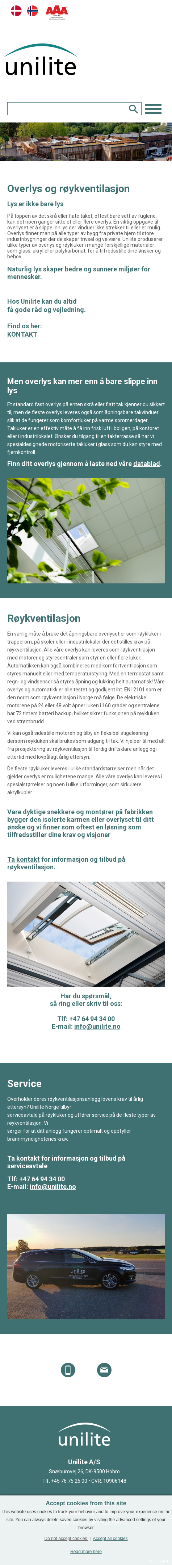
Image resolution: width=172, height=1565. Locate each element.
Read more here (86, 1551)
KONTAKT (22, 334)
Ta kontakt (23, 859)
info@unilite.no (97, 1026)
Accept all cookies (110, 1538)
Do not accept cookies (66, 1538)
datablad (146, 463)
